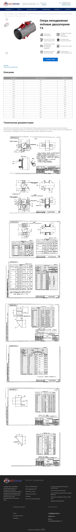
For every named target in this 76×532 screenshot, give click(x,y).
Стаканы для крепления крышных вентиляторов (59, 487)
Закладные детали (30, 491)
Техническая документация (10, 67)
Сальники (27, 496)
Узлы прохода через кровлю (58, 490)
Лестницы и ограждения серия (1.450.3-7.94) (61, 497)
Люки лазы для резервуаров (32, 498)
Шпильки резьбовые (30, 494)
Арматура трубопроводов (57, 501)
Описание (5, 65)
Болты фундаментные (31, 489)
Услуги (14, 513)
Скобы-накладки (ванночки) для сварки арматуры (61, 493)
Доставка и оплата (18, 515)
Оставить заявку (50, 59)
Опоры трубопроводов (31, 486)
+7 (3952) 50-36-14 (54, 513)
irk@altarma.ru (51, 516)
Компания (15, 518)
